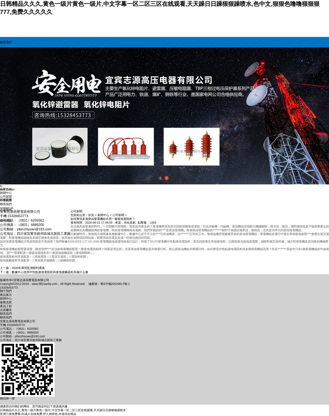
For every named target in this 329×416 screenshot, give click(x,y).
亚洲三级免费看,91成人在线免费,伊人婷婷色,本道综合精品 (38, 414)
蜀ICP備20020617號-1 (115, 284)
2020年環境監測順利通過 (28, 268)
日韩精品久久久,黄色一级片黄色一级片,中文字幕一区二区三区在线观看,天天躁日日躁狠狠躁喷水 (63, 410)
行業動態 (6, 200)
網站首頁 (6, 220)
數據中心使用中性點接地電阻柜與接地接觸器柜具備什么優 (50, 272)
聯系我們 (6, 42)
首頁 (91, 215)
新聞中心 (103, 215)
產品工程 (6, 306)
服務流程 (6, 302)
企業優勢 (6, 210)
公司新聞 (6, 196)
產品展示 (6, 294)
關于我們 (6, 291)
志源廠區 (6, 310)
